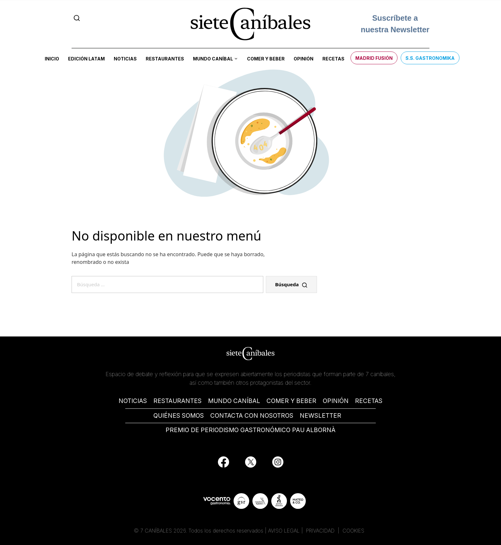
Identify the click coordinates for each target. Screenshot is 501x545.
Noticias (125, 58)
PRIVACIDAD (321, 530)
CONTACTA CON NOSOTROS (251, 415)
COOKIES (353, 530)
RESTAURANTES (177, 401)
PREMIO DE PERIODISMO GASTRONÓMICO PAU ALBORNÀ (250, 430)
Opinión (303, 58)
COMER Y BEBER (291, 401)
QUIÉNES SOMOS (178, 415)
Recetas (333, 58)
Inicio (52, 58)
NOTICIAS (133, 401)
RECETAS (368, 401)
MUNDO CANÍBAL (234, 401)
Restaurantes (165, 58)
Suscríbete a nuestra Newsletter (395, 24)
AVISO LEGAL (284, 530)
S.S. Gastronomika (430, 58)
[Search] (77, 18)
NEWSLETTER (320, 415)
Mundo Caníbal (213, 58)
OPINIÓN (336, 401)
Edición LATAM (86, 58)
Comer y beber (266, 58)
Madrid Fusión (374, 58)
